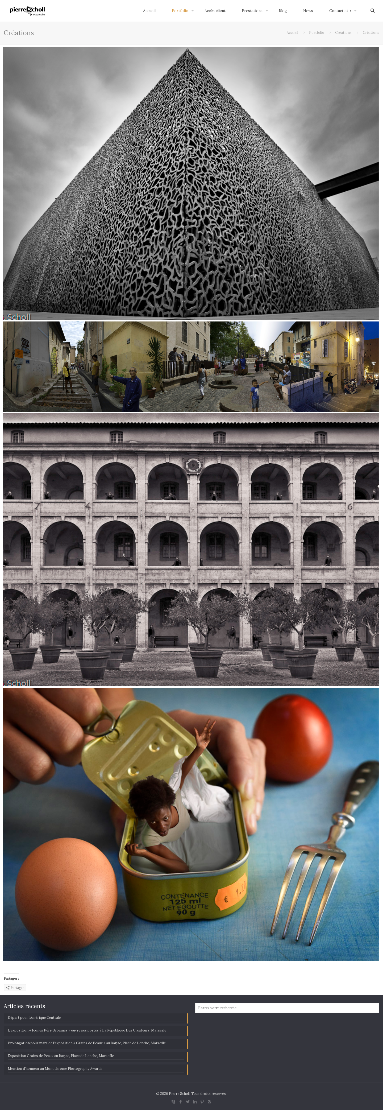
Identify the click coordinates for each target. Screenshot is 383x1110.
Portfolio (316, 32)
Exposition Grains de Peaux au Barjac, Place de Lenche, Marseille (61, 1056)
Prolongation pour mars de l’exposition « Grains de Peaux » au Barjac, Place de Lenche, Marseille (87, 1043)
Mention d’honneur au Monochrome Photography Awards (55, 1068)
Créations (343, 32)
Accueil (292, 32)
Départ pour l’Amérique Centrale (34, 1017)
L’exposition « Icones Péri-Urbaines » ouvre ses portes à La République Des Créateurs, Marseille (87, 1030)
